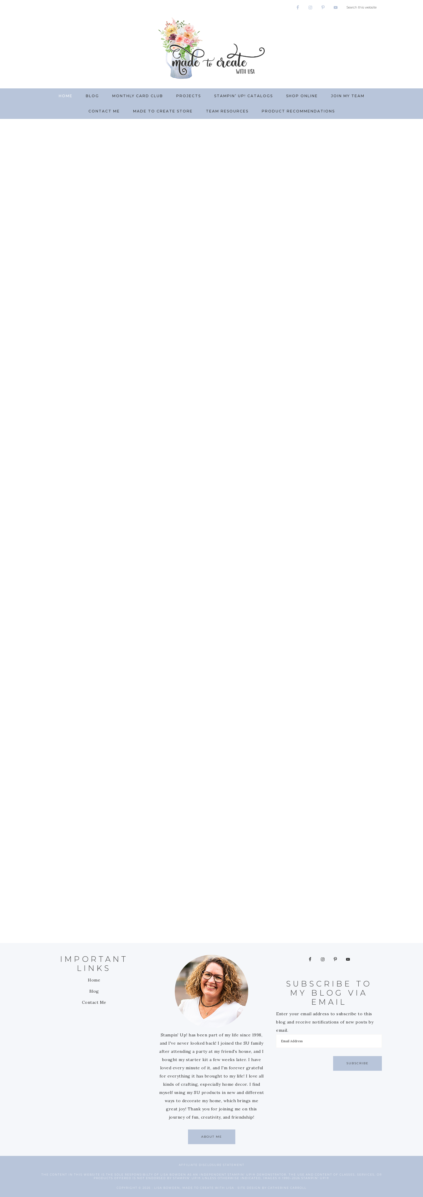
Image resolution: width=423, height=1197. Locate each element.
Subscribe (357, 1063)
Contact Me (94, 1002)
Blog (94, 991)
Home (94, 980)
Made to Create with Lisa (211, 48)
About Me (211, 1137)
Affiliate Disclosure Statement (211, 1164)
